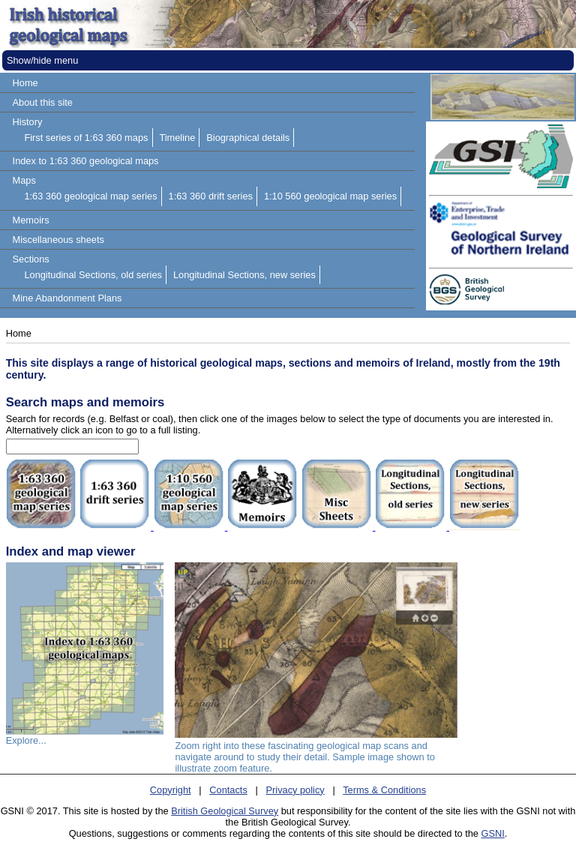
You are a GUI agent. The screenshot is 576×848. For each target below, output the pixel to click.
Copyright (170, 790)
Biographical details (248, 137)
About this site (43, 102)
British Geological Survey (224, 811)
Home (25, 82)
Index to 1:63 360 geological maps (86, 160)
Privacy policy (295, 790)
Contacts (228, 790)
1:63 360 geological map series (90, 196)
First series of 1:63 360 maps (86, 137)
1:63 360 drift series (211, 196)
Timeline (177, 137)
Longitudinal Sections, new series (244, 274)
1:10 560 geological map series (330, 196)
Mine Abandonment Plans (67, 298)
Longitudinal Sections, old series (93, 274)
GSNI (493, 833)
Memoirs (31, 220)
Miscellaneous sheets (58, 239)
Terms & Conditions (384, 790)
